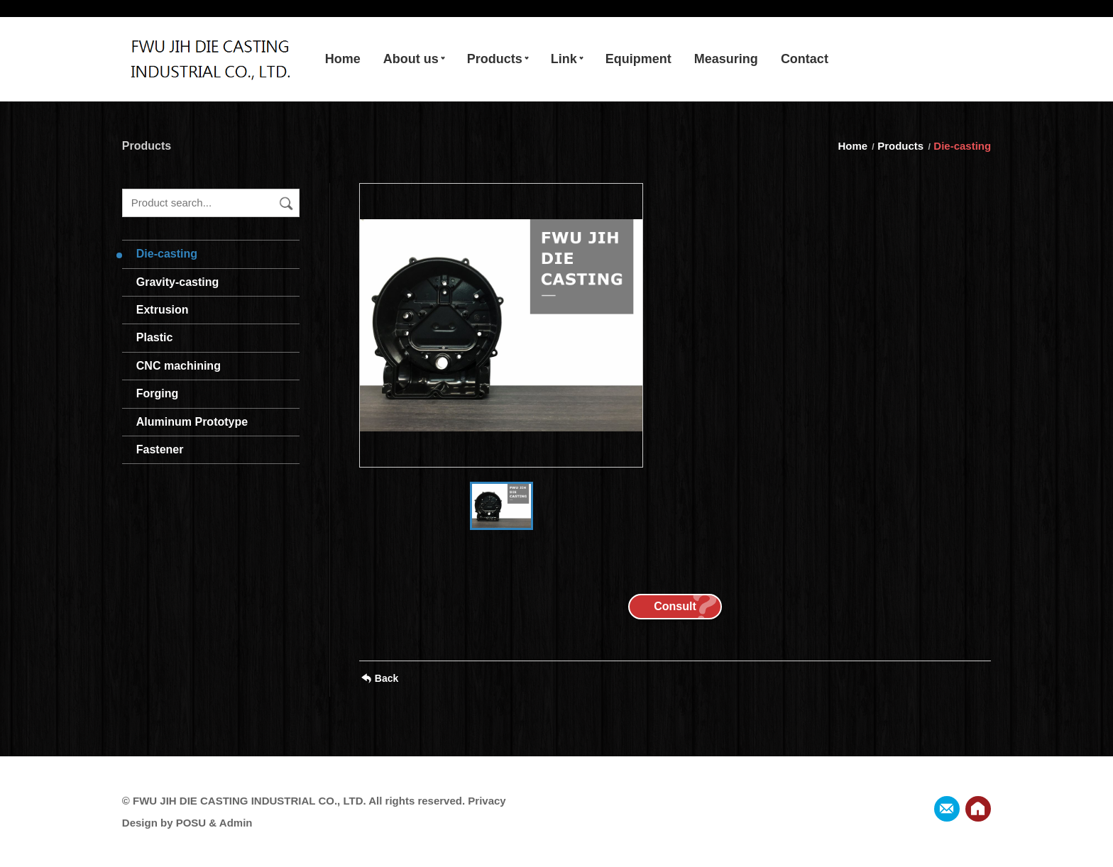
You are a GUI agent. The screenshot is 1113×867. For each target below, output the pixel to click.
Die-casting (166, 254)
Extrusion (162, 310)
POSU (191, 823)
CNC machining (178, 366)
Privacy (486, 801)
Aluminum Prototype (192, 422)
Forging (157, 393)
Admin (236, 823)
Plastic (154, 337)
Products (900, 146)
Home (854, 146)
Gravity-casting (177, 282)
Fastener (160, 449)
